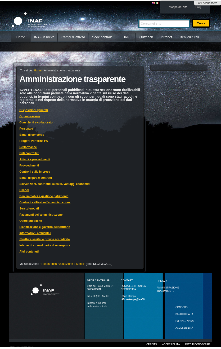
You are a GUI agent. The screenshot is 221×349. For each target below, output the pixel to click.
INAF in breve (44, 37)
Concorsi (182, 307)
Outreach (146, 37)
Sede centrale (102, 37)
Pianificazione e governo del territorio (44, 227)
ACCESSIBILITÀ (184, 328)
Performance (28, 147)
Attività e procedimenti (34, 159)
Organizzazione (29, 116)
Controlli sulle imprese (34, 171)
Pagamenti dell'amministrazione (41, 214)
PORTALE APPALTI (186, 321)
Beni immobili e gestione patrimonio (43, 196)
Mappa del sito (178, 7)
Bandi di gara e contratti (35, 177)
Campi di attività (73, 37)
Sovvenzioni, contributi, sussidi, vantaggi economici (54, 184)
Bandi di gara (184, 314)
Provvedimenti (29, 165)
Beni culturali (189, 37)
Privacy (162, 280)
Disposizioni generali (33, 110)
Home (20, 37)
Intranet (166, 37)
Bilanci (24, 190)
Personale (26, 128)
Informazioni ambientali (35, 233)
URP (126, 37)
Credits (151, 344)
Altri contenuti (29, 251)
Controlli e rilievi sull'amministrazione (45, 202)
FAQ (198, 7)
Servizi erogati (29, 208)
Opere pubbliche (30, 220)
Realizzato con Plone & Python (21, 346)
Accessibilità (171, 344)
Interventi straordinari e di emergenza (44, 245)
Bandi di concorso (31, 134)
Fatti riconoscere (206, 3)
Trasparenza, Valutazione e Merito (62, 264)
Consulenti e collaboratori (36, 122)
